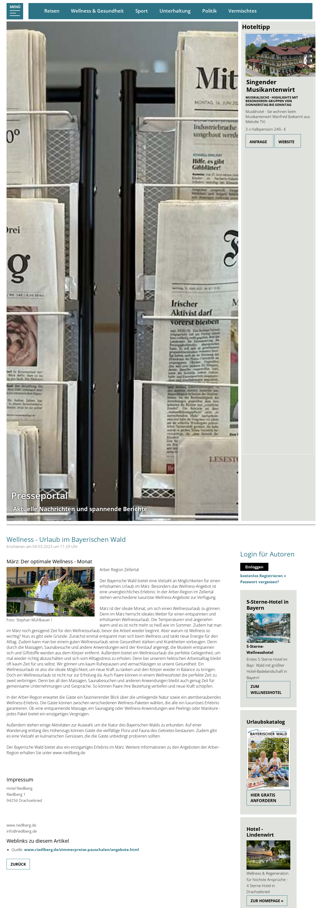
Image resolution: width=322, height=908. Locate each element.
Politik (209, 11)
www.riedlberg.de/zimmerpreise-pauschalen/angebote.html (81, 849)
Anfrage (258, 141)
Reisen (51, 11)
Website (286, 141)
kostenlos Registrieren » (263, 575)
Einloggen (254, 566)
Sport (141, 11)
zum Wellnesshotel (266, 689)
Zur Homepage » (267, 900)
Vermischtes (242, 11)
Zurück (18, 864)
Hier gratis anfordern (263, 797)
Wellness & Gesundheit (97, 11)
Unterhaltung (175, 11)
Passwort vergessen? (259, 581)
